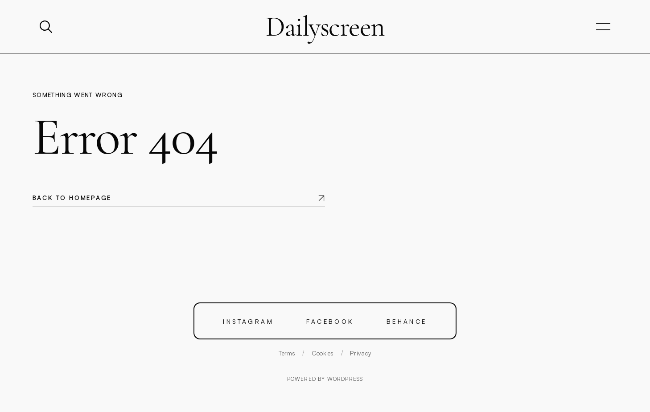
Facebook (330, 321)
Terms (287, 353)
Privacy (360, 353)
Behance (407, 321)
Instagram (248, 321)
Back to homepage (72, 197)
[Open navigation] (603, 27)
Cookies (323, 353)
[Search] (47, 26)
